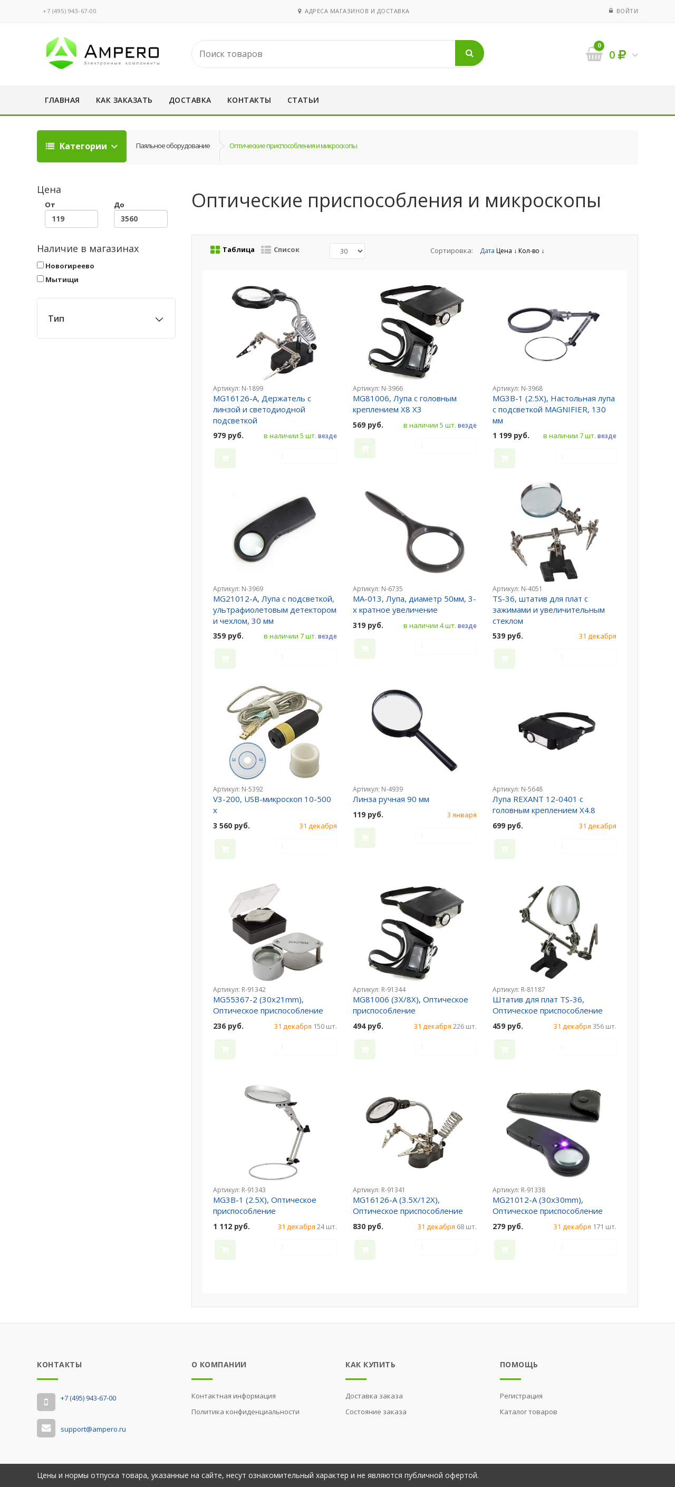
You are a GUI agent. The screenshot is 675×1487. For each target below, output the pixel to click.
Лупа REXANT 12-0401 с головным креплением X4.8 (544, 804)
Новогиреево (65, 266)
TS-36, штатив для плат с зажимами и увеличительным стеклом (549, 609)
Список (280, 250)
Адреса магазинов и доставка (354, 11)
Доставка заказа (374, 1396)
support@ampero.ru (93, 1429)
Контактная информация (233, 1396)
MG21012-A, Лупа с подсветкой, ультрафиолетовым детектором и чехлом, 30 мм (274, 609)
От (71, 214)
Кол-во (531, 250)
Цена (506, 250)
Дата (488, 250)
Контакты (249, 100)
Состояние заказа (376, 1411)
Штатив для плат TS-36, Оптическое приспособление (548, 1005)
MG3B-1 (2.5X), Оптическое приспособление (264, 1205)
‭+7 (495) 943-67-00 (70, 11)
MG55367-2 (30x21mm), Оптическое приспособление (268, 1005)
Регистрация (521, 1396)
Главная (62, 100)
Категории (77, 146)
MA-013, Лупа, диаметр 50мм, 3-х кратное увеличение (414, 604)
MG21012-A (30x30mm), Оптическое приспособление (548, 1205)
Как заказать (124, 100)
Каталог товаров (528, 1411)
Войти (627, 11)
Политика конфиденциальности (245, 1411)
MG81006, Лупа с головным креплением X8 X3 (405, 403)
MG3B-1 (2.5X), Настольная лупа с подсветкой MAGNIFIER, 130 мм (554, 409)
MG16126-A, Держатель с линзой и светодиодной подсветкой (262, 409)
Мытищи (58, 279)
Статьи (303, 100)
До (140, 214)
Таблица (232, 250)
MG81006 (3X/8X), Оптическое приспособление (410, 1005)
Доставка (190, 100)
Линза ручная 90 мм (391, 799)
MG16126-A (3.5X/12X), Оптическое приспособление (408, 1205)
